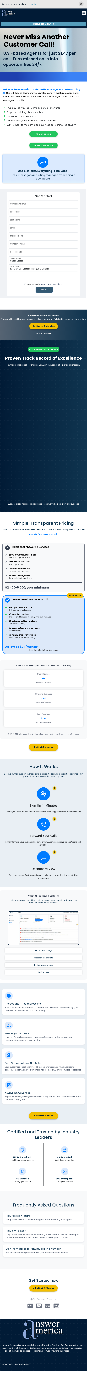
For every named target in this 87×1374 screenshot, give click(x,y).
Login (33, 4)
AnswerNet (27, 1348)
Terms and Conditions (22, 1365)
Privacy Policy (7, 1365)
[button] (84, 13)
